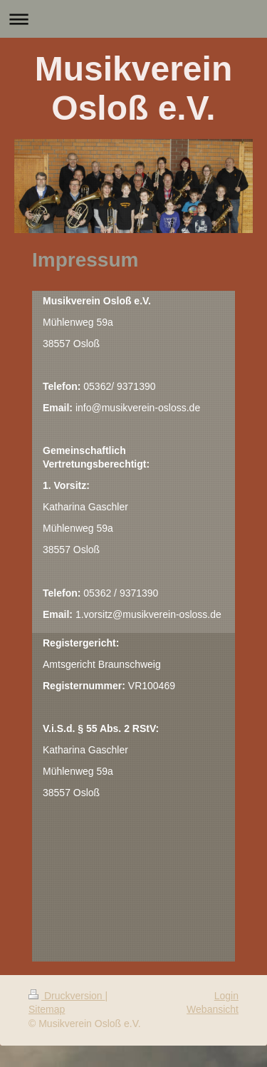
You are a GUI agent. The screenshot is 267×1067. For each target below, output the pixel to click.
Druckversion (66, 995)
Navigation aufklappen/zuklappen (133, 19)
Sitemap (46, 1009)
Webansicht (213, 1009)
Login (226, 995)
